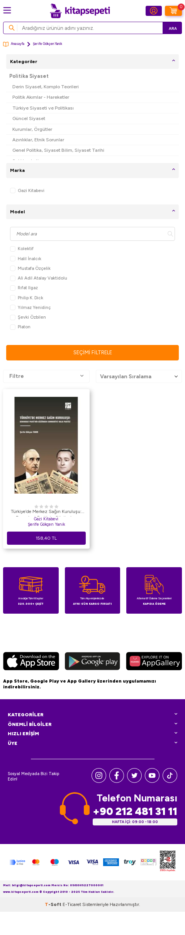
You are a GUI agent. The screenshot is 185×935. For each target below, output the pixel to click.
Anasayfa (13, 44)
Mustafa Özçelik (30, 268)
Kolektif (22, 249)
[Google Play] (92, 662)
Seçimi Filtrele (92, 352)
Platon (20, 327)
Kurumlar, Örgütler (32, 129)
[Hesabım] (154, 11)
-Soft (54, 904)
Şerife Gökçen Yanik (46, 524)
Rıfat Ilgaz (24, 288)
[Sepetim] (173, 11)
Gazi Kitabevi (27, 191)
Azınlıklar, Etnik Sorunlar (38, 139)
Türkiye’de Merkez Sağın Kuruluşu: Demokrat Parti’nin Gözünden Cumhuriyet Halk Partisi (46, 512)
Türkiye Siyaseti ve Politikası (43, 108)
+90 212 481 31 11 (135, 811)
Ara (173, 28)
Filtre (46, 376)
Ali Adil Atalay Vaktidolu (38, 278)
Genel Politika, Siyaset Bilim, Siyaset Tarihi (58, 150)
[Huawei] (154, 662)
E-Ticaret (72, 904)
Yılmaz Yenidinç (30, 308)
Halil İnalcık (25, 259)
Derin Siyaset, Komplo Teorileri (45, 86)
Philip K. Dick (26, 298)
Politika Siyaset (29, 76)
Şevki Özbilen (28, 317)
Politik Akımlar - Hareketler (40, 97)
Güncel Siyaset (28, 118)
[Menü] (7, 10)
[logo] (79, 11)
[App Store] (31, 662)
